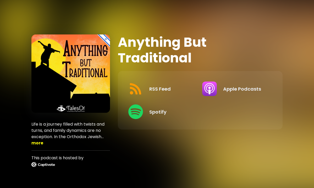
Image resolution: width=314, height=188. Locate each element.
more (37, 143)
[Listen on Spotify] (161, 111)
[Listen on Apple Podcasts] (235, 88)
